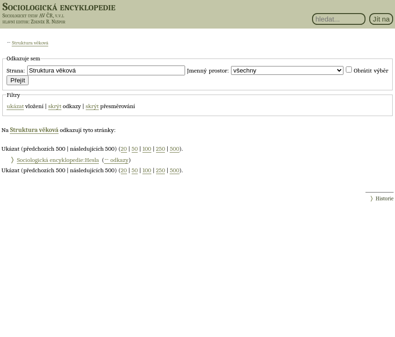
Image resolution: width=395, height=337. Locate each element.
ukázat (15, 106)
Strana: (16, 70)
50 (135, 148)
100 (146, 148)
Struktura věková (30, 43)
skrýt (54, 106)
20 (124, 148)
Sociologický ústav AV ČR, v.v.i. (33, 15)
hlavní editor (15, 22)
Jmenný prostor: (208, 70)
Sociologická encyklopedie (58, 6)
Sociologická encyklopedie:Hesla (58, 159)
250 (160, 148)
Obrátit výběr (371, 70)
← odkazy (116, 159)
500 (174, 148)
